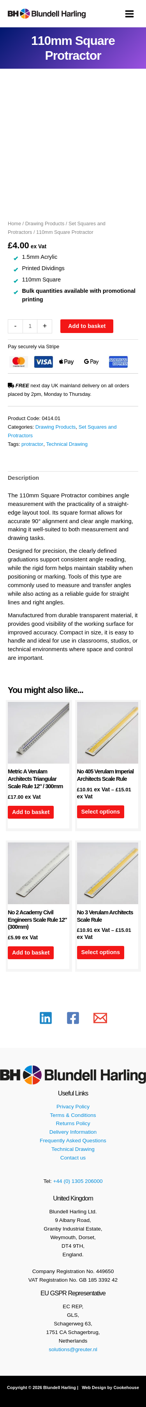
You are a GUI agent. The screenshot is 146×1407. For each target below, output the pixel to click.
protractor (32, 444)
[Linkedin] (46, 1018)
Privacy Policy (73, 1107)
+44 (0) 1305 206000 (77, 1181)
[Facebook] (73, 1018)
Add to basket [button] (30, 812)
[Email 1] (100, 1018)
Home (14, 223)
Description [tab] (23, 478)
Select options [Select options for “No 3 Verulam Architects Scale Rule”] (100, 952)
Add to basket (87, 326)
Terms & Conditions (73, 1115)
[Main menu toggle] (129, 13)
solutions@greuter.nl (73, 1349)
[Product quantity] (30, 326)
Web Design (93, 1387)
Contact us (73, 1158)
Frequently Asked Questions (73, 1140)
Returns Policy (73, 1123)
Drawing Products (45, 223)
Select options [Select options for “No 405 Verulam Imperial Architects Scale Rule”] (100, 812)
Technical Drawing (67, 444)
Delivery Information (73, 1132)
